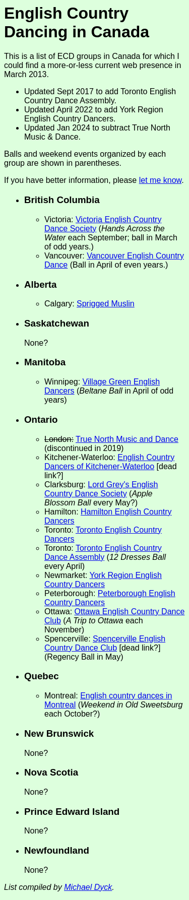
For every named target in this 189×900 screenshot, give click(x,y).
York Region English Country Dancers (103, 580)
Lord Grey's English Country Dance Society (101, 489)
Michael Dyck (88, 887)
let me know (160, 180)
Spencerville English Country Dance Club (104, 643)
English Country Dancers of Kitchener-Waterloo (109, 462)
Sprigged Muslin (106, 303)
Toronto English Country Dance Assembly (103, 552)
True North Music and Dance (127, 439)
